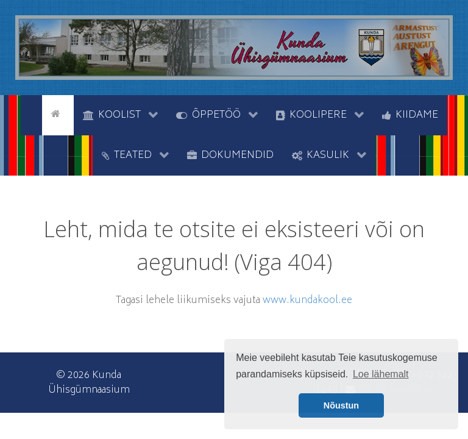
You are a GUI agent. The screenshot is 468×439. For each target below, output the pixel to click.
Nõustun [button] (341, 405)
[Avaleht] (58, 114)
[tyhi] (31, 114)
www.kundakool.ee (307, 300)
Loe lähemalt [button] (381, 374)
